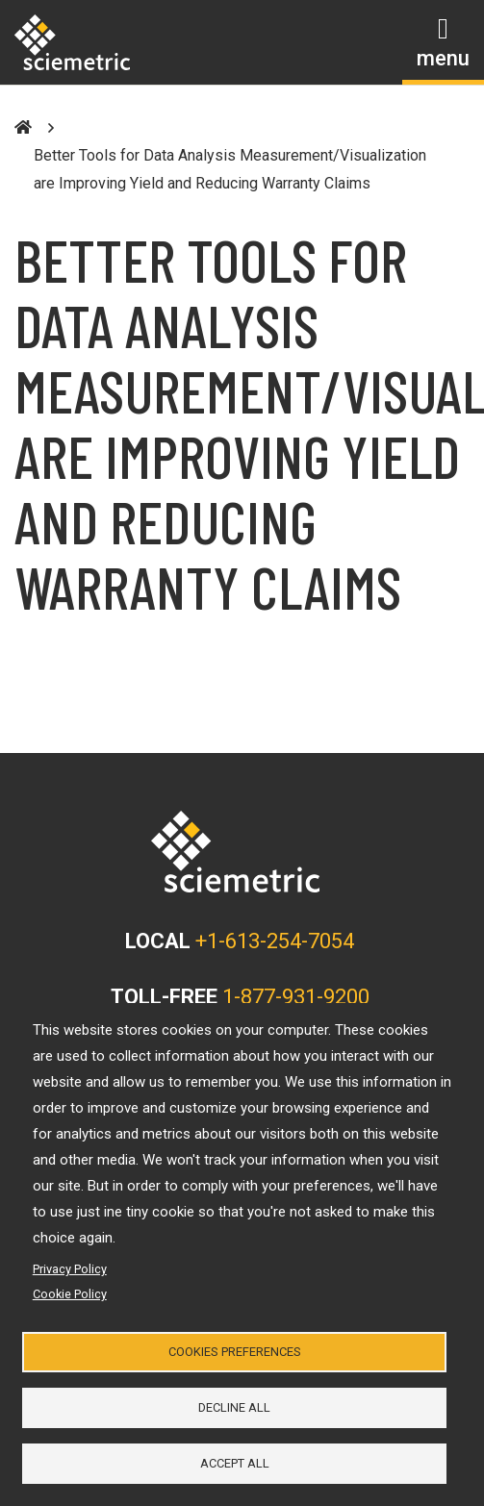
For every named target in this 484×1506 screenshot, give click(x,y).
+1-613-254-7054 (274, 941)
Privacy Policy (70, 1269)
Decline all (234, 1407)
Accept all (234, 1463)
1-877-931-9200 (295, 997)
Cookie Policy (70, 1294)
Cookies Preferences (234, 1351)
